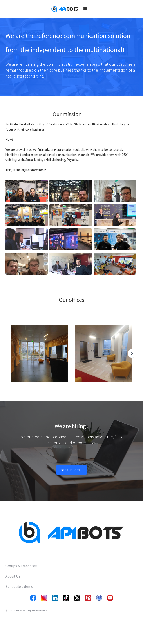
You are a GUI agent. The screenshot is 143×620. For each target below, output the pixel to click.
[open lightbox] (26, 191)
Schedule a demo (19, 586)
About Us (12, 576)
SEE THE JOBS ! (71, 470)
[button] (85, 8)
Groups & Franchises (21, 566)
